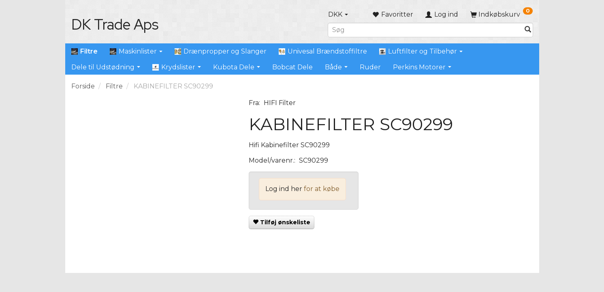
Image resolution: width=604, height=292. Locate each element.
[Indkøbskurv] (501, 14)
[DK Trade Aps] (114, 24)
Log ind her (283, 189)
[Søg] (528, 29)
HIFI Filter (280, 103)
